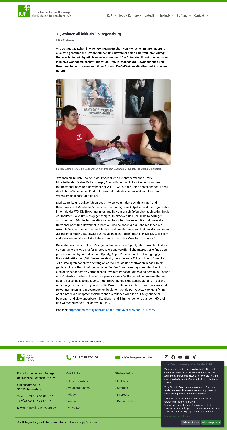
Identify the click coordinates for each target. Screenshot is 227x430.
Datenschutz (125, 401)
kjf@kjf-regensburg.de (41, 407)
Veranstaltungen (79, 388)
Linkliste (122, 381)
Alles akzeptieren (211, 422)
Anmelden (91, 422)
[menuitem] (110, 15)
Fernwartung (77, 422)
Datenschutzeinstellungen (177, 415)
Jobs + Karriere (78, 381)
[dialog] (192, 394)
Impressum (124, 394)
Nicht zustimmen (191, 422)
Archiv (72, 401)
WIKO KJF (74, 408)
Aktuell (72, 394)
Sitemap (122, 388)
